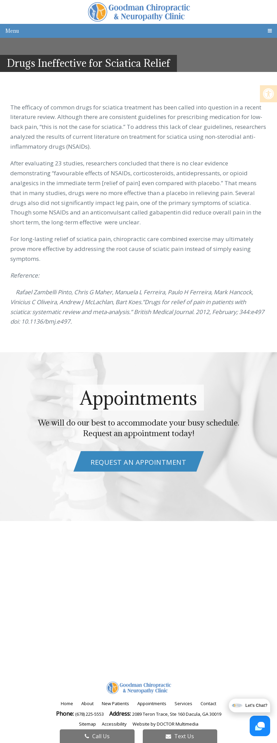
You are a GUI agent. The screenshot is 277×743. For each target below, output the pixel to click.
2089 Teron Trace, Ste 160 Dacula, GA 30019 (176, 714)
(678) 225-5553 (90, 714)
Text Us (180, 736)
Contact (208, 703)
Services (183, 703)
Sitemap (87, 724)
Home (67, 703)
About (87, 703)
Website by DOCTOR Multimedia (165, 724)
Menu (12, 31)
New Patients (115, 703)
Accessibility (114, 724)
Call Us (97, 736)
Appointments (151, 703)
